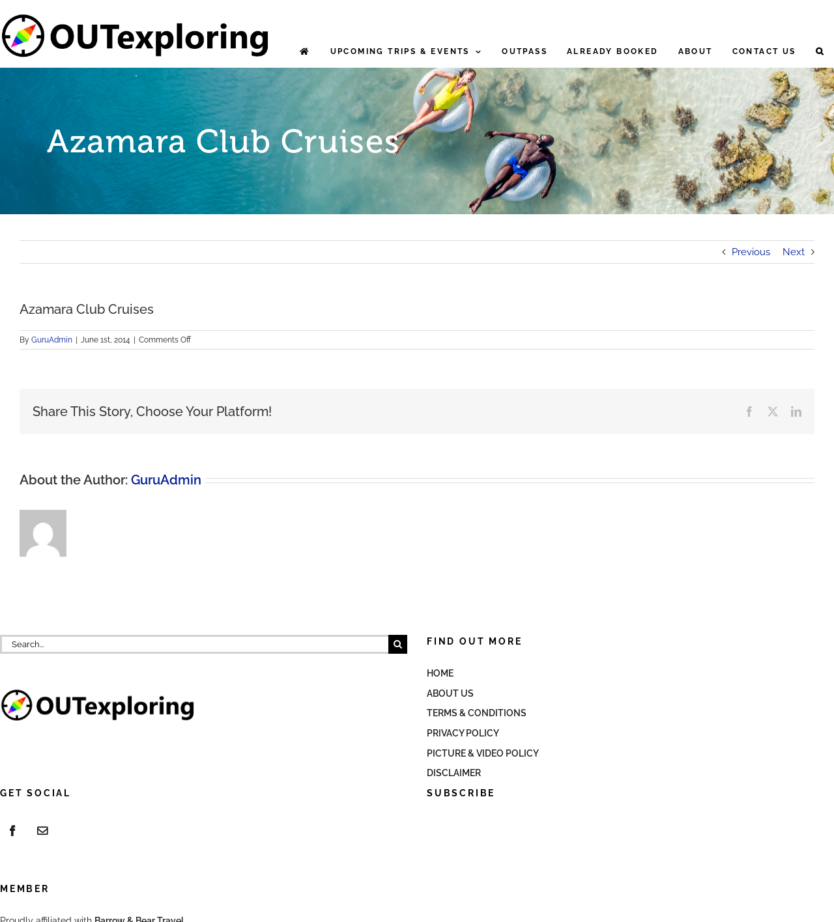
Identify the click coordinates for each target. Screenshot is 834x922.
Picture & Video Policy (483, 753)
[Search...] (194, 644)
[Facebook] (12, 830)
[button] (820, 51)
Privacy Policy (463, 733)
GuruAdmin (51, 339)
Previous (751, 252)
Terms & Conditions (476, 713)
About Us (450, 693)
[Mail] (42, 830)
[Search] (397, 644)
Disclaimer (454, 773)
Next (794, 252)
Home (440, 673)
